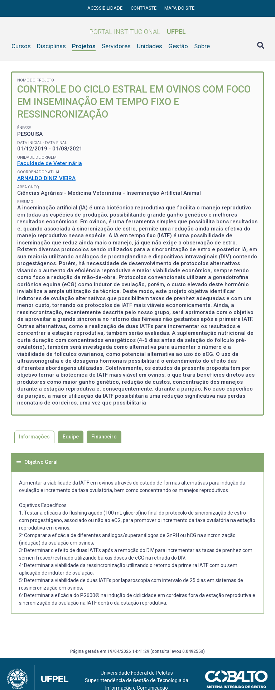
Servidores (116, 46)
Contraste (144, 8)
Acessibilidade (105, 8)
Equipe (71, 437)
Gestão (178, 46)
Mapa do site (179, 8)
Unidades (149, 46)
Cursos (21, 46)
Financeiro (104, 437)
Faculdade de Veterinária (49, 163)
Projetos (84, 46)
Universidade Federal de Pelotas (137, 673)
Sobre (202, 46)
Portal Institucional (137, 31)
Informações (34, 437)
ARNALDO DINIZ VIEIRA (46, 178)
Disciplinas (51, 46)
